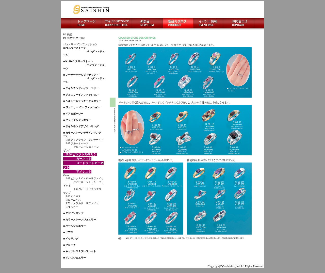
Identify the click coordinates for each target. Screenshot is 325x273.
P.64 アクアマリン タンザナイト (83, 139)
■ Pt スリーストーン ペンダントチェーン (84, 51)
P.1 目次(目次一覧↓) (74, 38)
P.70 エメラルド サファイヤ (81, 203)
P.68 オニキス (72, 196)
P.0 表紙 (67, 34)
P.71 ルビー (70, 206)
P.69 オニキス (72, 199)
